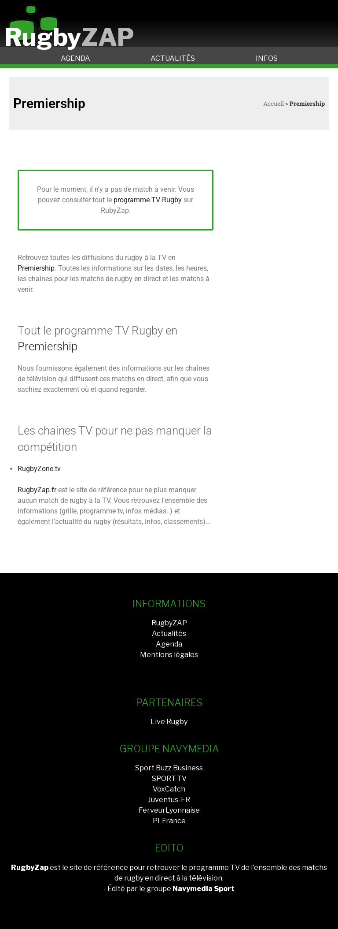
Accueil (273, 104)
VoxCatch (169, 789)
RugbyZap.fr (37, 490)
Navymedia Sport (204, 888)
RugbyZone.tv (39, 468)
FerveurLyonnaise (169, 810)
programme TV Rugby (148, 200)
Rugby (69, 37)
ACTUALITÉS (173, 58)
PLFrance (169, 821)
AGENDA (75, 58)
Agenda (169, 644)
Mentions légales (169, 654)
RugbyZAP (169, 623)
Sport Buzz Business (169, 768)
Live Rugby (169, 721)
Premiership (36, 268)
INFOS (267, 58)
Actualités (169, 633)
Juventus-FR (169, 799)
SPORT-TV (169, 778)
